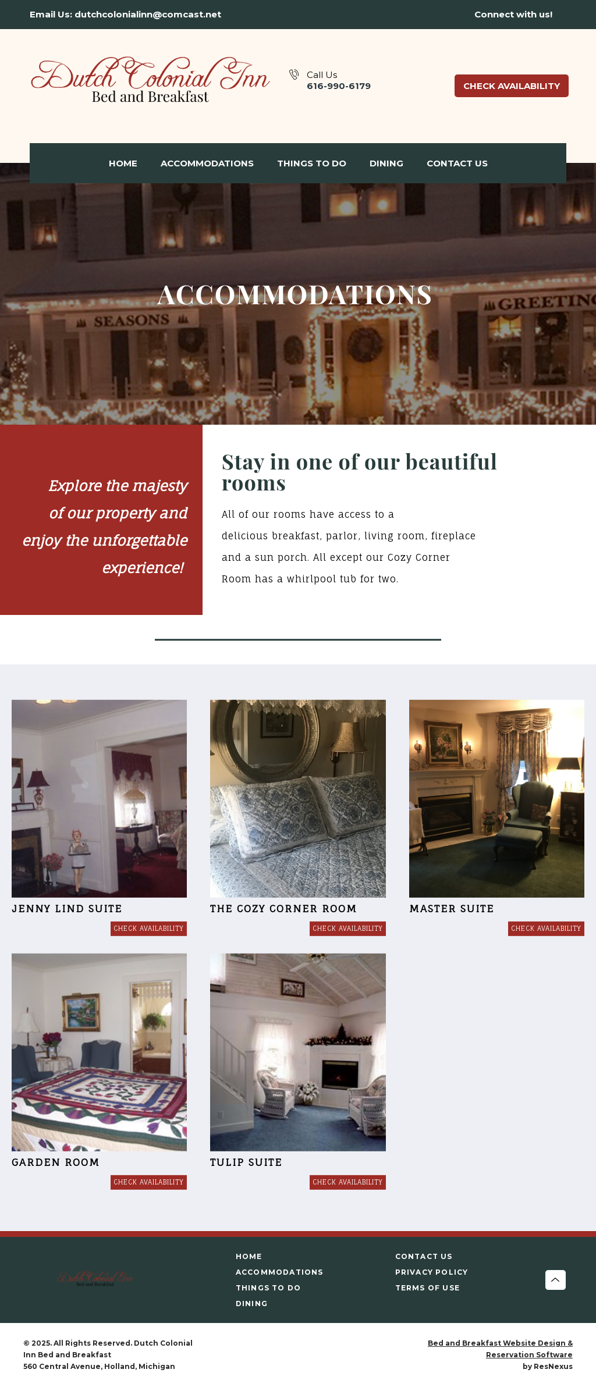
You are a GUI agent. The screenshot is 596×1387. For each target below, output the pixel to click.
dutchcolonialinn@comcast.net (147, 14)
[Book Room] (149, 929)
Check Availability (511, 85)
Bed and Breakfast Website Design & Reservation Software (500, 1349)
